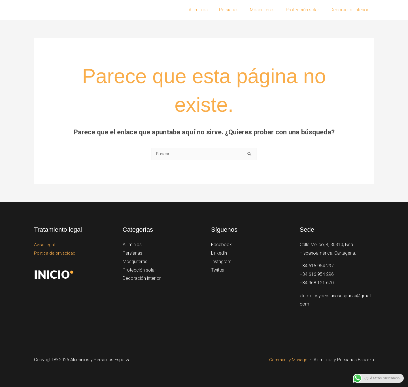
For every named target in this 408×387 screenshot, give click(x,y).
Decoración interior (350, 9)
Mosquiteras (268, 9)
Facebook (221, 245)
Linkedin (219, 253)
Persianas (236, 9)
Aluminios (208, 9)
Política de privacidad (55, 253)
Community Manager (288, 360)
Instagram (221, 261)
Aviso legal (45, 245)
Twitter (218, 270)
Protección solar (305, 9)
